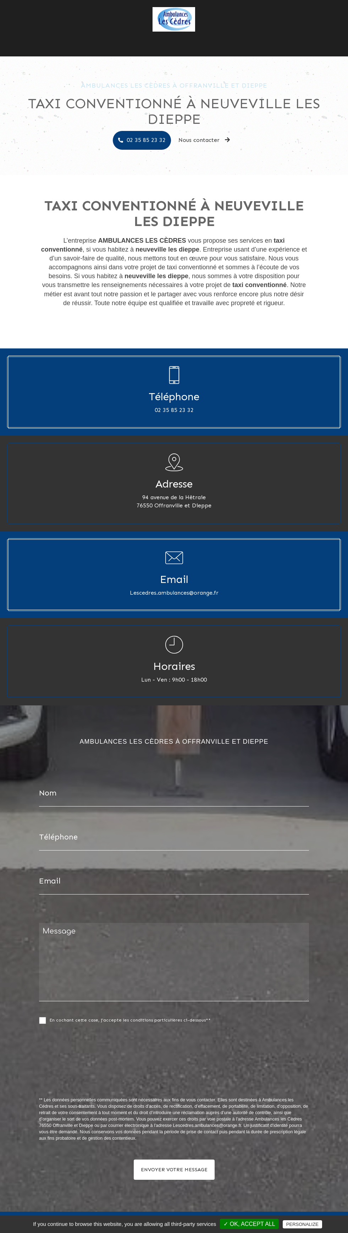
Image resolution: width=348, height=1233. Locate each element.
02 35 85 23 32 (146, 140)
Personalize (302, 1224)
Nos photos (193, 37)
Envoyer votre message (174, 1170)
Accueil (105, 37)
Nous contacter (231, 37)
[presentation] (114, 1076)
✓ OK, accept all (249, 1224)
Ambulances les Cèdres (146, 37)
